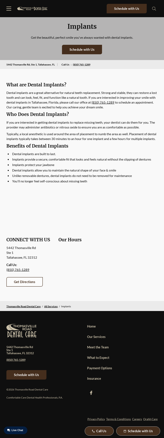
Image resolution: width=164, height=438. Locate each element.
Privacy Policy (96, 419)
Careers (137, 419)
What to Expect (98, 357)
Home (91, 326)
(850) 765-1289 (81, 64)
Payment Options (99, 368)
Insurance (94, 378)
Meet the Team (98, 347)
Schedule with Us (126, 8)
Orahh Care (150, 419)
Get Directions (24, 282)
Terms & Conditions (118, 419)
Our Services (96, 337)
